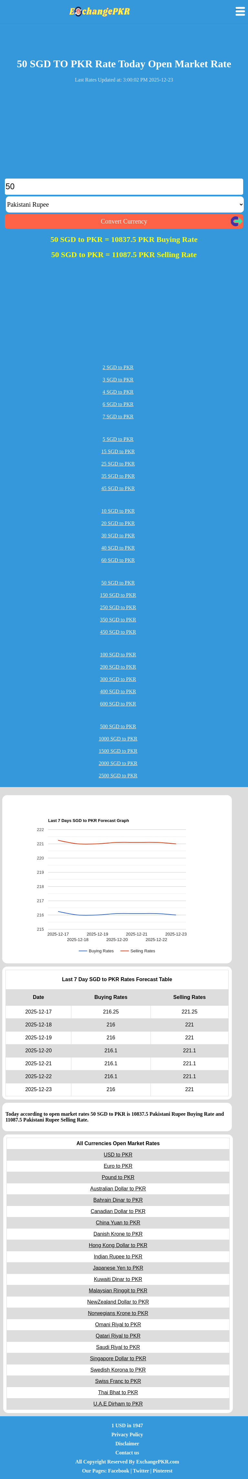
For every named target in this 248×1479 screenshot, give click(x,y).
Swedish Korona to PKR (118, 1370)
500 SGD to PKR (118, 726)
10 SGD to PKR (118, 511)
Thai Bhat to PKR (118, 1392)
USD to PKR (118, 1154)
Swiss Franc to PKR (118, 1381)
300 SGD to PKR (118, 679)
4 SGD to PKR (118, 392)
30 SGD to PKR (118, 535)
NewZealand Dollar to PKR (118, 1302)
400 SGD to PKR (118, 691)
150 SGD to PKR (118, 595)
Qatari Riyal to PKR (118, 1336)
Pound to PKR (118, 1177)
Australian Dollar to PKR (118, 1188)
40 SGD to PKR (118, 548)
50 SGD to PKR (118, 583)
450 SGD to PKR (118, 632)
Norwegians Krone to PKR (118, 1313)
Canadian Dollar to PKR (118, 1211)
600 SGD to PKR (118, 704)
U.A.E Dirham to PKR (118, 1404)
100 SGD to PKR (118, 654)
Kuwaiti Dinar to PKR (118, 1279)
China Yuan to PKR (118, 1222)
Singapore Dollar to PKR (118, 1358)
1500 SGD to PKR (118, 751)
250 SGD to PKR (118, 607)
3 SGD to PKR (118, 379)
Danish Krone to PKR (118, 1234)
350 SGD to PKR (118, 619)
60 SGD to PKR (118, 560)
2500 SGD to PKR (118, 775)
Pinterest (162, 1471)
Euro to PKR (118, 1166)
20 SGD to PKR (118, 523)
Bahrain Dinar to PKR (118, 1200)
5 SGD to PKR (118, 439)
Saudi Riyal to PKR (118, 1347)
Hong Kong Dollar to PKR (118, 1245)
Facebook (118, 1471)
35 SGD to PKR (118, 476)
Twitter (141, 1471)
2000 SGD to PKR (118, 763)
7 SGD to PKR (118, 416)
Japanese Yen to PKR (118, 1268)
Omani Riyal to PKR (118, 1324)
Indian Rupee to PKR (118, 1256)
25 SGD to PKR (118, 463)
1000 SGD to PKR (118, 738)
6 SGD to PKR (118, 404)
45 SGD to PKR (118, 488)
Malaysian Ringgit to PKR (118, 1290)
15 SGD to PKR (118, 451)
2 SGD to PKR (118, 367)
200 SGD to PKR (118, 667)
